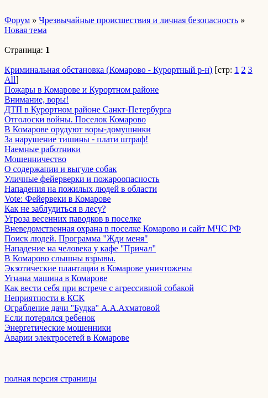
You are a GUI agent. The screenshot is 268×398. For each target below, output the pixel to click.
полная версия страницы (50, 378)
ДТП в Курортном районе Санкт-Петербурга (87, 109)
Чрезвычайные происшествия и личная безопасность (138, 20)
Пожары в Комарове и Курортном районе (81, 89)
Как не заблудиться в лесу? (55, 208)
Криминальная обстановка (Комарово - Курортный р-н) (108, 69)
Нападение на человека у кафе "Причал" (80, 248)
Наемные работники (42, 149)
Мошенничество (35, 159)
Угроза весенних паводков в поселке (72, 218)
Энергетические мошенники (57, 327)
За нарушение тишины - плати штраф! (76, 139)
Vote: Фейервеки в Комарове (57, 198)
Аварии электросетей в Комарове (66, 337)
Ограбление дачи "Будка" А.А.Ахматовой (82, 308)
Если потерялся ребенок (49, 317)
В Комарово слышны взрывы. (59, 258)
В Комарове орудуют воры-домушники (77, 129)
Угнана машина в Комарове (55, 278)
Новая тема (25, 30)
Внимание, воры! (36, 99)
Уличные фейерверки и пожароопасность (82, 179)
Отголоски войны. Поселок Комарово (75, 119)
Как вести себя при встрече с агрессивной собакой (99, 288)
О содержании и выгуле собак (60, 169)
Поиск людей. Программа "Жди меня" (76, 238)
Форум (17, 20)
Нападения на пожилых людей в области (80, 188)
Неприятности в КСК (44, 298)
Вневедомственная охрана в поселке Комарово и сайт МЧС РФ (122, 228)
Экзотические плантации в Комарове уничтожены (98, 268)
